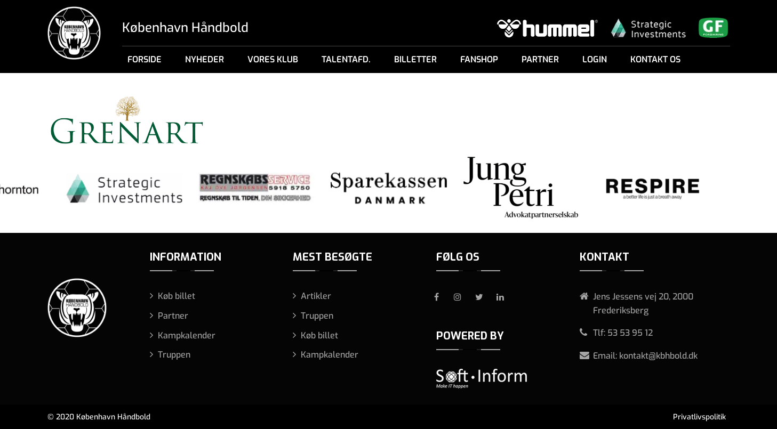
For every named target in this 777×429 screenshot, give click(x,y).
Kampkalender (186, 335)
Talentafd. (346, 59)
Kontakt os (655, 59)
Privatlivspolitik (699, 417)
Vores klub (272, 59)
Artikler (316, 296)
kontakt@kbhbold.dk (658, 355)
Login (594, 59)
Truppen (174, 354)
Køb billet (176, 296)
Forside (144, 59)
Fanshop (479, 59)
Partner (540, 59)
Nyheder (204, 59)
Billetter (415, 59)
